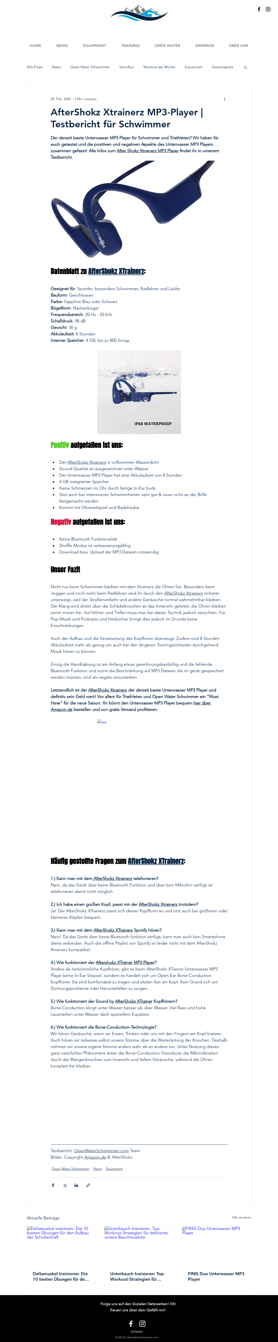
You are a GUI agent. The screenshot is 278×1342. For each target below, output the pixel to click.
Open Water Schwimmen (90, 67)
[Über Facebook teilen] (53, 1185)
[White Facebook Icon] (131, 1323)
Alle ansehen (241, 1217)
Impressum (137, 1331)
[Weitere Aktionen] (225, 99)
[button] (130, 45)
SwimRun (126, 67)
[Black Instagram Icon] (268, 9)
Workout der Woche (159, 67)
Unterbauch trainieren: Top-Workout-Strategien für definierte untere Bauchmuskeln (137, 1276)
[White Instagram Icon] (142, 1323)
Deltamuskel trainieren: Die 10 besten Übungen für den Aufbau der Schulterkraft (60, 1276)
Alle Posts (34, 67)
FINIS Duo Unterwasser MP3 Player (216, 1276)
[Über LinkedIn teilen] (76, 1185)
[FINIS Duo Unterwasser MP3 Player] (216, 1245)
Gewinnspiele (222, 67)
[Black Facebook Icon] (259, 9)
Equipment (193, 67)
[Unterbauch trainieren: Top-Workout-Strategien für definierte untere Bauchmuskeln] (139, 1245)
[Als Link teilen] (88, 1185)
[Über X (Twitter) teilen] (64, 1185)
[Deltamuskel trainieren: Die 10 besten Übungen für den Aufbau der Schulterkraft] (61, 1245)
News (56, 67)
